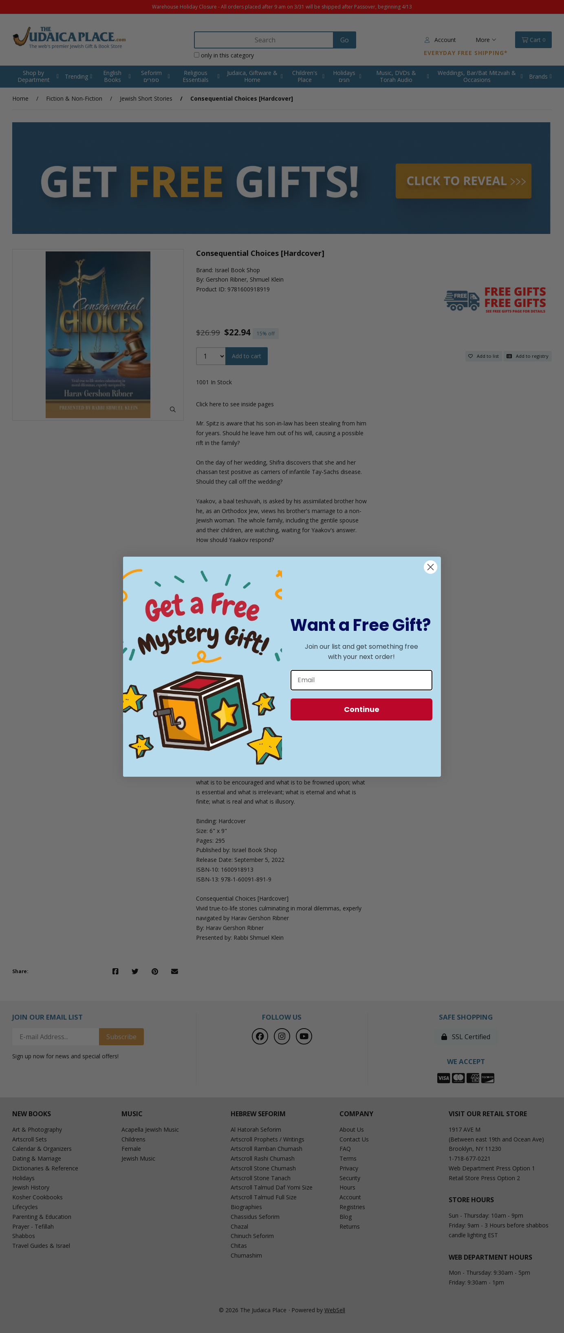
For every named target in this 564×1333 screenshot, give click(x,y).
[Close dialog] (430, 567)
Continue (361, 709)
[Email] (361, 680)
